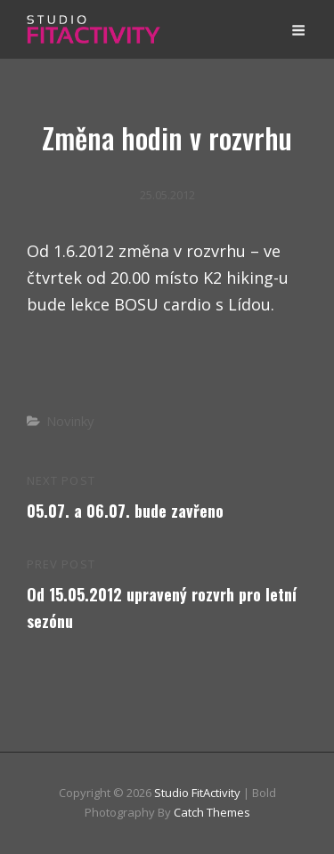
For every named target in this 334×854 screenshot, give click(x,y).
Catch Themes (212, 812)
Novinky (70, 421)
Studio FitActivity (197, 793)
